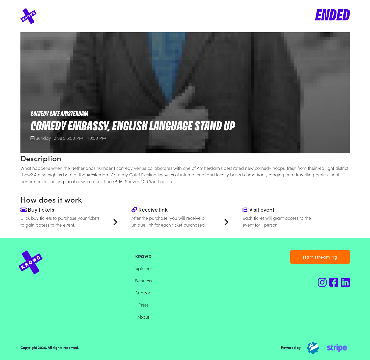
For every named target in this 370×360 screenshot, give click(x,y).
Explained (143, 268)
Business (143, 280)
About (143, 317)
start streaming (320, 257)
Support (143, 292)
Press (143, 304)
